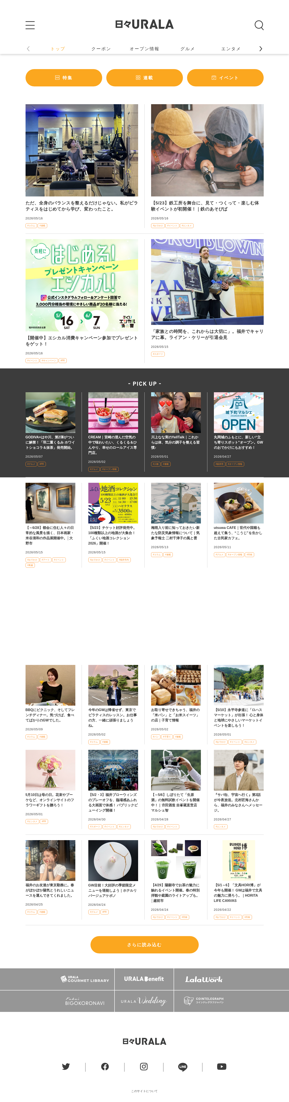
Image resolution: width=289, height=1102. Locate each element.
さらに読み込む (144, 944)
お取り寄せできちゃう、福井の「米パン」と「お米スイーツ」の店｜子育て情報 (175, 715)
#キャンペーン (49, 360)
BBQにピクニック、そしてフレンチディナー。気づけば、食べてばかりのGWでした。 (50, 715)
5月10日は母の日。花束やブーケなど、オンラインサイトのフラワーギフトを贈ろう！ (50, 800)
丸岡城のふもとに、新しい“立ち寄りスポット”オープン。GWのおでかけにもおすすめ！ (238, 442)
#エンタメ (187, 225)
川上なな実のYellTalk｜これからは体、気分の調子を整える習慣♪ (175, 442)
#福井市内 (124, 560)
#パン (156, 737)
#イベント (172, 225)
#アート (46, 560)
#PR (63, 360)
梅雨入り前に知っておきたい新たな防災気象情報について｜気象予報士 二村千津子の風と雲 (175, 533)
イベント (229, 77)
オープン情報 (145, 48)
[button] (261, 49)
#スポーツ (158, 354)
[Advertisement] (145, 619)
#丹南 (249, 554)
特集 (68, 77)
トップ (57, 48)
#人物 (156, 464)
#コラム (31, 225)
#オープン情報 (109, 469)
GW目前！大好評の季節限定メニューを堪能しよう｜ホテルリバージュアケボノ (112, 890)
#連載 (42, 225)
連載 (148, 77)
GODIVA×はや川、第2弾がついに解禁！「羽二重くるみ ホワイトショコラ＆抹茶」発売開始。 (50, 442)
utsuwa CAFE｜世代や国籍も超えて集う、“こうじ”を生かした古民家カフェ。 (238, 533)
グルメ (187, 48)
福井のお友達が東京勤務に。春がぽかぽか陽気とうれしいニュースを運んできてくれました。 (50, 890)
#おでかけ (158, 225)
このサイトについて (144, 1091)
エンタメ (231, 48)
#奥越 (30, 565)
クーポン (101, 48)
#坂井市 (220, 464)
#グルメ (31, 464)
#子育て (167, 737)
